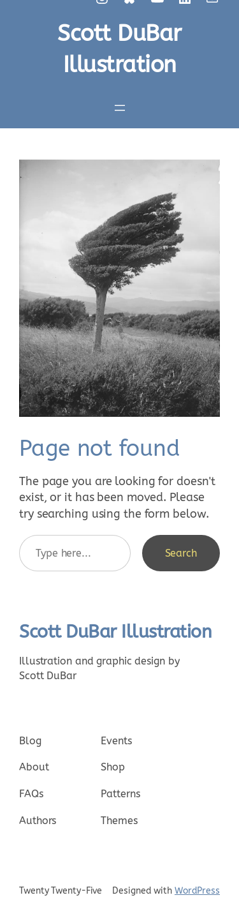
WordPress (197, 890)
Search (181, 553)
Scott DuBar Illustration (115, 631)
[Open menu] (119, 108)
